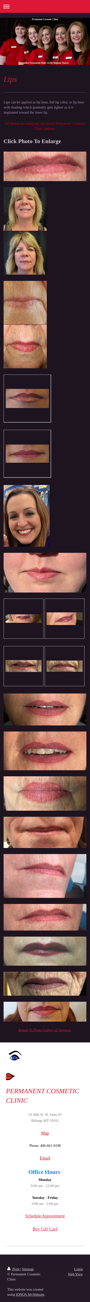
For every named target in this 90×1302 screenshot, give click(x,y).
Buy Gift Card (45, 1229)
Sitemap (28, 1269)
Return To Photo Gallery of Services (45, 1030)
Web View (75, 1274)
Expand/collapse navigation (45, 6)
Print (13, 1269)
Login (78, 1269)
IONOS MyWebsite (30, 1294)
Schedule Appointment (45, 1216)
